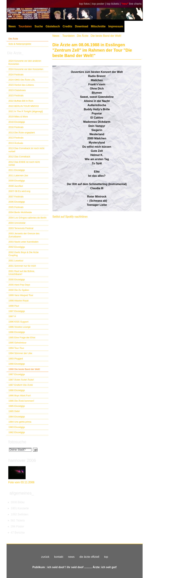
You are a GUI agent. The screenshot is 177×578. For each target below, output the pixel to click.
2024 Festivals (16, 74)
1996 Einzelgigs (16, 332)
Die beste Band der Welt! (106, 35)
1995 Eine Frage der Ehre (21, 337)
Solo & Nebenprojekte (19, 44)
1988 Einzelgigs (16, 363)
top (106, 556)
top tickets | (114, 3)
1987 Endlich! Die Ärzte (20, 385)
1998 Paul (13, 305)
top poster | (99, 3)
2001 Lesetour (15, 260)
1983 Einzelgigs (16, 427)
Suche (39, 26)
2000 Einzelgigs (16, 279)
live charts (135, 3)
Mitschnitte (98, 26)
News (12, 26)
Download (81, 26)
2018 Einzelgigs (16, 122)
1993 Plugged (15, 358)
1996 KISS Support (18, 321)
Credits (67, 26)
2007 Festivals (16, 196)
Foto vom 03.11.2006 (21, 482)
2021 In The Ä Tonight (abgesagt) (25, 111)
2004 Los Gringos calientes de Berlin (27, 217)
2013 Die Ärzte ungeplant (21, 132)
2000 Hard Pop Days (19, 284)
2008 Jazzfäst (15, 186)
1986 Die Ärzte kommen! (21, 401)
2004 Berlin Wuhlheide (20, 212)
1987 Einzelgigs (16, 374)
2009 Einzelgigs (16, 180)
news (71, 556)
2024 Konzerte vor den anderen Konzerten (24, 62)
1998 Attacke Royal (18, 300)
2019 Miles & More (18, 116)
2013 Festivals (16, 137)
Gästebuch (53, 26)
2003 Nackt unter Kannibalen (23, 241)
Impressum (115, 26)
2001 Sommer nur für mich (22, 266)
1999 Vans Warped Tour (20, 295)
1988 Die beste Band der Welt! (24, 369)
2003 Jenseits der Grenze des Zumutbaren (23, 235)
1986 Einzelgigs (16, 390)
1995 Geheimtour (17, 342)
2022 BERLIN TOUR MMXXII (23, 106)
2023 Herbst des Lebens (21, 85)
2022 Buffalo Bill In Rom (20, 101)
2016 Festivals (16, 127)
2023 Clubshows (17, 90)
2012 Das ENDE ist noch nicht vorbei (24, 163)
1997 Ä (12, 316)
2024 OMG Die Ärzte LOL (21, 79)
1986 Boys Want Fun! (19, 395)
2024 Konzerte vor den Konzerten (25, 69)
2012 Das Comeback (19, 156)
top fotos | (85, 3)
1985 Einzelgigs (16, 406)
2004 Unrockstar (17, 223)
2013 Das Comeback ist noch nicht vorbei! (26, 150)
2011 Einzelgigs (16, 170)
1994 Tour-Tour (16, 348)
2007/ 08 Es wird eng (19, 191)
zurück (45, 556)
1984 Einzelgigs (16, 416)
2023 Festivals (16, 95)
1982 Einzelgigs (16, 432)
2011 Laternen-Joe (18, 175)
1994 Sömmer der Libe (20, 353)
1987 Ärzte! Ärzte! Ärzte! (21, 379)
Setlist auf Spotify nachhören (70, 216)
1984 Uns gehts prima (19, 421)
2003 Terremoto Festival (20, 228)
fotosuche (17, 442)
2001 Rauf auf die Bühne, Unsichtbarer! (21, 272)
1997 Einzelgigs (16, 311)
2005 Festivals (16, 207)
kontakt (58, 556)
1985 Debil (14, 411)
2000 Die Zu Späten (18, 290)
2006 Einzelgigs (16, 201)
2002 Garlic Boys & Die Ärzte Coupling (23, 254)
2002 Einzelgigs (16, 247)
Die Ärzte (13, 38)
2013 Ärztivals (15, 143)
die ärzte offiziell (89, 556)
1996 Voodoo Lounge (19, 327)
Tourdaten (25, 26)
